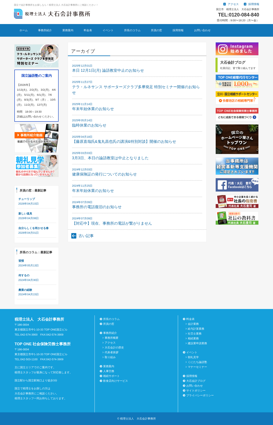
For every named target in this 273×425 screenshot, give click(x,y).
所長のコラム (132, 30)
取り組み (110, 357)
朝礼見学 (193, 357)
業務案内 (67, 30)
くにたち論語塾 (197, 362)
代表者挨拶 (111, 352)
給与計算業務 (196, 328)
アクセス (110, 342)
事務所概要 (111, 337)
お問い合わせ (202, 30)
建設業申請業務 (197, 343)
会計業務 (193, 323)
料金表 (88, 30)
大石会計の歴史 (114, 347)
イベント (108, 30)
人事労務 (107, 371)
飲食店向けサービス (114, 380)
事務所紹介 (45, 30)
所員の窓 (156, 30)
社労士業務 (195, 333)
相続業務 (193, 338)
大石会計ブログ (194, 380)
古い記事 (86, 236)
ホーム (23, 30)
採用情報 (178, 30)
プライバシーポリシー (199, 395)
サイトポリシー (194, 390)
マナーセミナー (197, 366)
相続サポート (110, 376)
